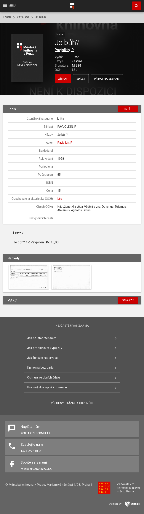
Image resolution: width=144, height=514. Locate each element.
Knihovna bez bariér (41, 367)
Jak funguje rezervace (42, 358)
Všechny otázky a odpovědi (72, 403)
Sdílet (80, 78)
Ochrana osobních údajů (43, 377)
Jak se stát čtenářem (41, 338)
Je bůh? (40, 17)
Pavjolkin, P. (64, 50)
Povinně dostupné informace (47, 387)
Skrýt (128, 108)
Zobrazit (127, 300)
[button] (27, 58)
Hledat (135, 4)
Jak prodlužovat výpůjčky (44, 348)
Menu (9, 5)
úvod (7, 17)
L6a (59, 198)
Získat (63, 78)
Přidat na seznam (106, 78)
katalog (23, 17)
